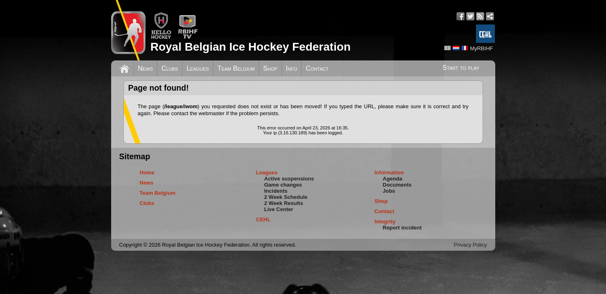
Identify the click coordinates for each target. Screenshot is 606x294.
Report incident (402, 228)
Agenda (393, 179)
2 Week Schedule (286, 197)
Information (389, 172)
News (145, 68)
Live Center (278, 209)
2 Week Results (283, 203)
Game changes (283, 185)
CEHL (263, 219)
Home (147, 172)
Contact (317, 68)
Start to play (461, 67)
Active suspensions (289, 179)
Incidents (276, 191)
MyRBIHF (481, 48)
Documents (397, 185)
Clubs (169, 68)
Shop (270, 68)
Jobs (389, 191)
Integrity (385, 221)
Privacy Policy (470, 245)
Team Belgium (236, 68)
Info (291, 68)
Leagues (197, 68)
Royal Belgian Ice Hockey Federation (250, 46)
